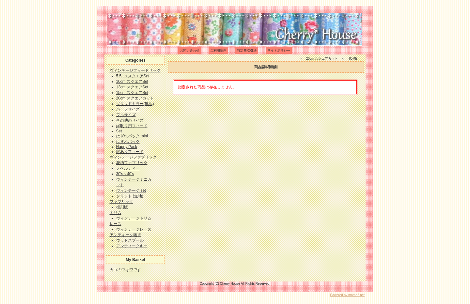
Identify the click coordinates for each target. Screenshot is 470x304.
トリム (115, 212)
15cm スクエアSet (132, 92)
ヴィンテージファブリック (133, 157)
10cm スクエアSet (132, 81)
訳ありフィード (130, 151)
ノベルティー (128, 168)
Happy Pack (126, 146)
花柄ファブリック (132, 162)
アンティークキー (132, 246)
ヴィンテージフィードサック (135, 70)
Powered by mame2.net (347, 295)
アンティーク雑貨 (125, 235)
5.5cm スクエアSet (132, 76)
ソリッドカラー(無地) (135, 103)
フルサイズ (126, 115)
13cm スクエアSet (132, 87)
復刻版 (122, 207)
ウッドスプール (130, 240)
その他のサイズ (130, 120)
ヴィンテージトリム (133, 218)
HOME (352, 58)
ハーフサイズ (128, 109)
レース (115, 223)
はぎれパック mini (132, 136)
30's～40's (125, 174)
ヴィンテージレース (133, 229)
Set (119, 131)
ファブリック (121, 201)
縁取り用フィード (132, 126)
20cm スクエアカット (135, 98)
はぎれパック (128, 141)
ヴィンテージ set (131, 190)
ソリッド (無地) (129, 196)
